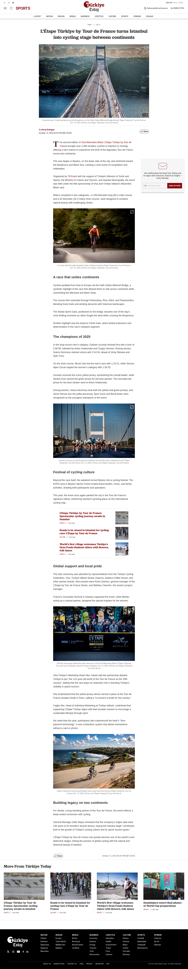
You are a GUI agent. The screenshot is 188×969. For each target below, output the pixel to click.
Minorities (45, 951)
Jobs (81, 963)
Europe (58, 938)
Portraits (126, 951)
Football (140, 938)
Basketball (141, 941)
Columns (157, 938)
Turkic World (61, 941)
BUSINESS (85, 16)
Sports (98, 24)
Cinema (126, 941)
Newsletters (59, 963)
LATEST (38, 16)
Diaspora (44, 948)
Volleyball (141, 944)
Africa (74, 938)
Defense (44, 941)
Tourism (93, 948)
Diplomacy (45, 944)
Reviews (126, 954)
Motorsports (142, 948)
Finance (93, 941)
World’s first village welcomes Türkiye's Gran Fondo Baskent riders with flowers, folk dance (84, 547)
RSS (107, 963)
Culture (62, 537)
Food (108, 951)
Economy (93, 938)
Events (125, 948)
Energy (92, 944)
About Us (47, 963)
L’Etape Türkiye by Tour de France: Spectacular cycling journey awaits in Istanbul (82, 516)
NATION (49, 16)
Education (110, 938)
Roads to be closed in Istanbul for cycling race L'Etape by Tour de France (84, 532)
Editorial (157, 944)
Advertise (99, 963)
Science (109, 954)
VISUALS (149, 16)
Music (125, 944)
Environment (111, 944)
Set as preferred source (156, 8)
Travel (108, 948)
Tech (92, 951)
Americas (76, 941)
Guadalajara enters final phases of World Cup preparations (162, 904)
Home (89, 24)
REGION (61, 16)
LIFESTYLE (99, 16)
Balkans (59, 948)
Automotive (94, 954)
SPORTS (124, 16)
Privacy (89, 963)
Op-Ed (156, 941)
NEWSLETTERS (177, 8)
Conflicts (75, 948)
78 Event (72, 176)
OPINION (137, 16)
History (125, 938)
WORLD (73, 16)
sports (23, 8)
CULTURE (112, 16)
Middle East (60, 944)
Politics (43, 938)
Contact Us (72, 963)
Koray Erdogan (47, 129)
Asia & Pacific (77, 944)
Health (108, 941)
